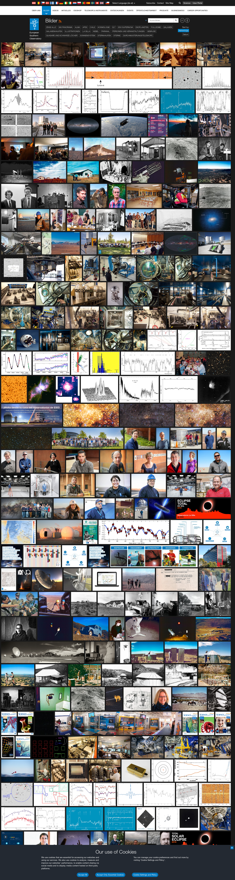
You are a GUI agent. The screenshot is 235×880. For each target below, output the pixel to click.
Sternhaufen (104, 35)
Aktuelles (66, 10)
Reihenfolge (183, 30)
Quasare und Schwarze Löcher (61, 35)
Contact (160, 3)
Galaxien (167, 27)
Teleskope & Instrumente (95, 10)
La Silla (86, 31)
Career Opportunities (197, 10)
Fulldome (156, 27)
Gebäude (151, 31)
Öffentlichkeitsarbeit (146, 10)
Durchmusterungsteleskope (138, 35)
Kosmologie (104, 27)
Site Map (169, 3)
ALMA (77, 27)
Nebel (96, 31)
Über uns (36, 10)
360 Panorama (65, 27)
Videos (55, 10)
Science (186, 3)
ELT (113, 27)
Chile (92, 27)
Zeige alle (51, 27)
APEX (85, 27)
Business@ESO (177, 10)
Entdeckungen (117, 10)
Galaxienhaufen (54, 31)
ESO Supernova (125, 27)
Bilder (46, 12)
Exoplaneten (142, 27)
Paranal (105, 31)
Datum (185, 34)
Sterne (117, 35)
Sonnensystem (87, 35)
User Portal (197, 3)
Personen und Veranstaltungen (128, 31)
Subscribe (150, 3)
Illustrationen (72, 31)
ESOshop (77, 10)
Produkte (164, 10)
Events (130, 10)
